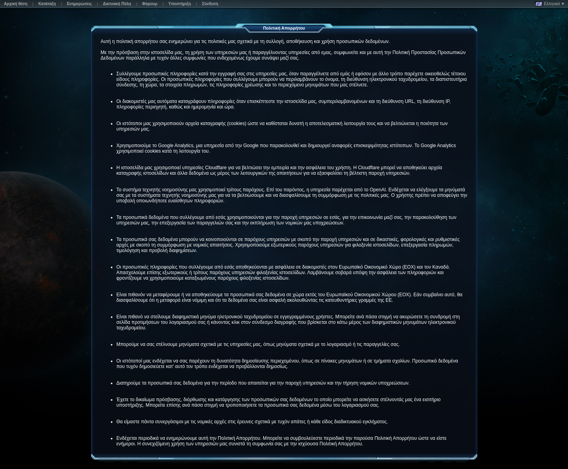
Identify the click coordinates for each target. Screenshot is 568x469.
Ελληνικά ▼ (550, 4)
